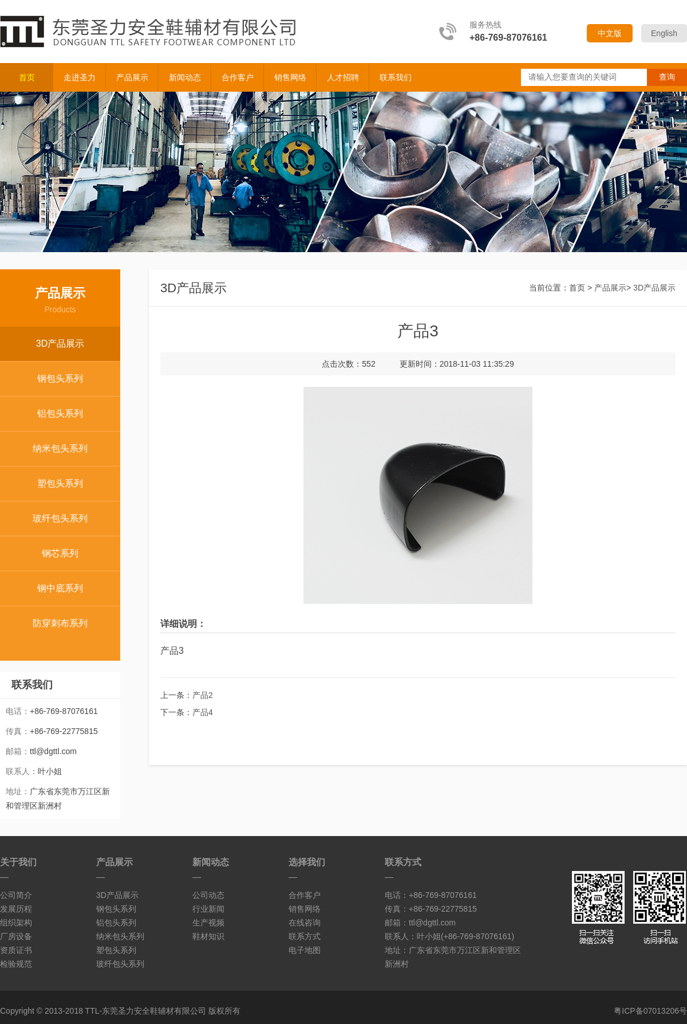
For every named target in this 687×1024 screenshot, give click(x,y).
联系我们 (396, 77)
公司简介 (16, 895)
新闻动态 (185, 77)
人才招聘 (343, 77)
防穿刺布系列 (60, 623)
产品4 (202, 712)
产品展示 (132, 77)
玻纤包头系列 (60, 518)
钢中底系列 (60, 588)
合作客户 (238, 77)
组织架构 (16, 922)
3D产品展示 (60, 343)
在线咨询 (305, 922)
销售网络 (290, 77)
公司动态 (208, 895)
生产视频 (208, 922)
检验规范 (16, 963)
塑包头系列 (60, 483)
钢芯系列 (60, 553)
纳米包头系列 (60, 448)
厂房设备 (16, 936)
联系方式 (305, 936)
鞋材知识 (208, 936)
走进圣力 (80, 77)
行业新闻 (208, 908)
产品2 (202, 695)
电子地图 (305, 950)
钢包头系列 (60, 378)
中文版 (610, 33)
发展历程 (16, 908)
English (664, 33)
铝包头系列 (60, 413)
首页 (27, 77)
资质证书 (16, 950)
